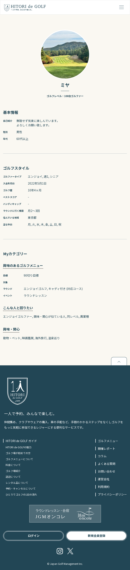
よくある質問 (106, 464)
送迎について (13, 476)
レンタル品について (17, 482)
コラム (102, 456)
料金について (13, 465)
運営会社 (103, 479)
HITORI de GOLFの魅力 (18, 447)
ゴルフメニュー (108, 441)
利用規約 (103, 487)
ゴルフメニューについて (19, 459)
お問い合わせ (106, 471)
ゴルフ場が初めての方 (18, 453)
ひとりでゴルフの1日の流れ (21, 494)
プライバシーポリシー (112, 494)
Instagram (60, 551)
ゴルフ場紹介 (13, 471)
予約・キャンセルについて (21, 488)
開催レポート (106, 448)
